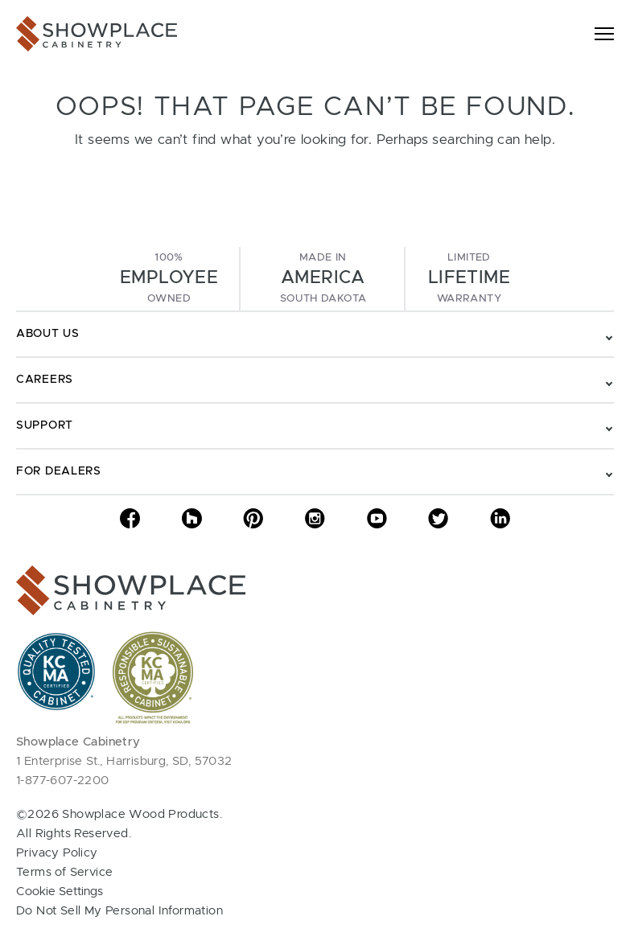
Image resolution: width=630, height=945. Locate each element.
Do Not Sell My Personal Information (119, 911)
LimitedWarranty (469, 278)
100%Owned (169, 278)
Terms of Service (64, 872)
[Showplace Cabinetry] (96, 33)
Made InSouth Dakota (323, 278)
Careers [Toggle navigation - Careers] (44, 379)
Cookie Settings (59, 891)
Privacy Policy (57, 853)
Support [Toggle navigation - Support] (44, 425)
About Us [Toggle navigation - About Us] (48, 333)
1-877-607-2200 (62, 780)
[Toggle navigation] (604, 33)
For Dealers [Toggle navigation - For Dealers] (58, 471)
